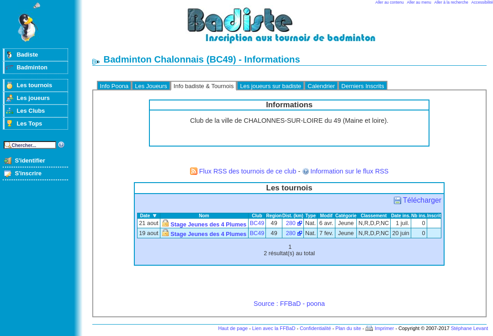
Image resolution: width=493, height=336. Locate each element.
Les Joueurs (151, 86)
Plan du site (348, 328)
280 (291, 223)
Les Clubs (30, 110)
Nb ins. (419, 215)
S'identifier (30, 160)
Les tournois (34, 85)
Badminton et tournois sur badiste (292, 30)
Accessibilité (482, 2)
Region (273, 215)
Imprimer (384, 328)
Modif (326, 215)
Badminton (32, 67)
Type (310, 215)
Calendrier (321, 86)
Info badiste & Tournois (204, 86)
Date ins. (400, 215)
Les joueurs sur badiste (270, 86)
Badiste (27, 54)
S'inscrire (28, 173)
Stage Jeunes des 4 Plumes (208, 224)
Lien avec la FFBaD (274, 328)
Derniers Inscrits (362, 86)
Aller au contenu (390, 2)
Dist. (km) (292, 215)
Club (257, 215)
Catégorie (346, 215)
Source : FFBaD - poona (289, 303)
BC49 (257, 223)
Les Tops (29, 123)
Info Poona (114, 86)
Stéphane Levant (469, 328)
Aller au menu (419, 2)
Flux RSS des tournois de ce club (248, 171)
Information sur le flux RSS (349, 171)
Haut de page (233, 328)
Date (145, 215)
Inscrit (434, 215)
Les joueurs (33, 97)
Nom (204, 215)
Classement (373, 215)
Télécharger (422, 200)
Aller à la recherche (451, 2)
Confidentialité (315, 328)
